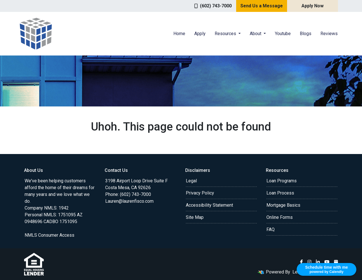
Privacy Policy (200, 193)
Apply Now (312, 5)
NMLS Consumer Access (49, 235)
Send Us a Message (261, 5)
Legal (191, 180)
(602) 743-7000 (213, 5)
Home (179, 33)
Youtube (283, 33)
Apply (200, 33)
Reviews (329, 33)
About (256, 33)
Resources (226, 33)
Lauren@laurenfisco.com (129, 201)
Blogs (305, 33)
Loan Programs (281, 180)
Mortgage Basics (283, 205)
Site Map (195, 217)
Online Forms (279, 217)
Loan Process (280, 193)
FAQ (270, 229)
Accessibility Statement (209, 205)
